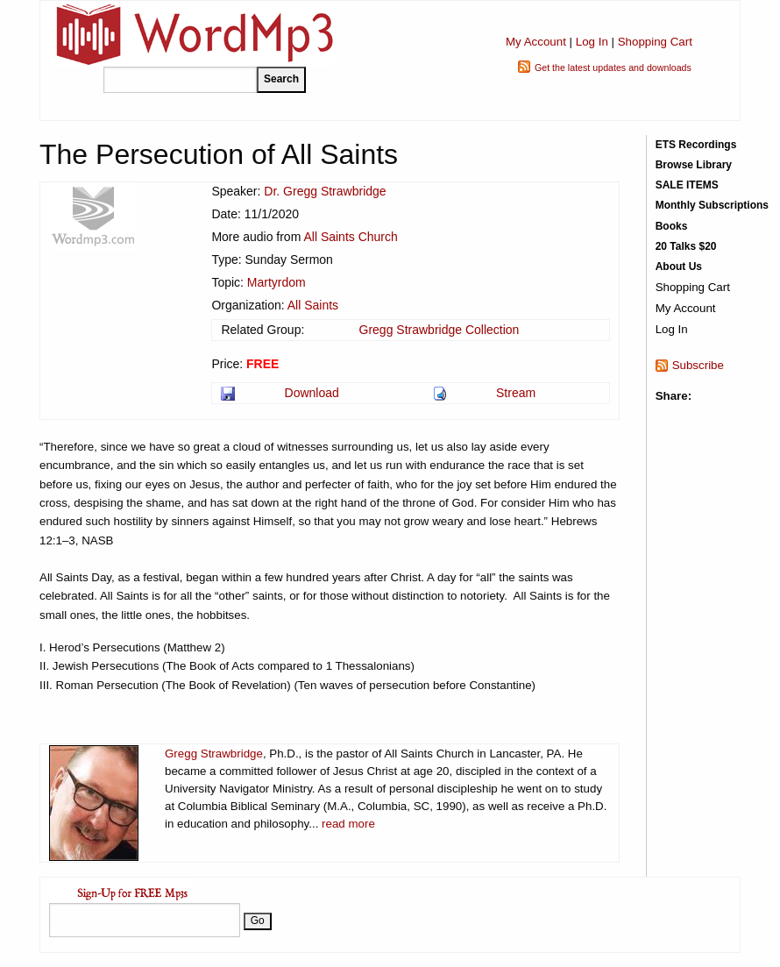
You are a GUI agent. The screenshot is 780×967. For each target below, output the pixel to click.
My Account (536, 41)
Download (312, 393)
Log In (592, 41)
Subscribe (698, 365)
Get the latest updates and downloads (613, 67)
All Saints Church (350, 237)
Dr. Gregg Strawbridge (325, 191)
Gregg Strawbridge (214, 753)
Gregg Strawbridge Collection (439, 330)
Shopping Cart (655, 41)
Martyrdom (276, 282)
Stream (515, 393)
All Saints (312, 305)
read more (348, 823)
